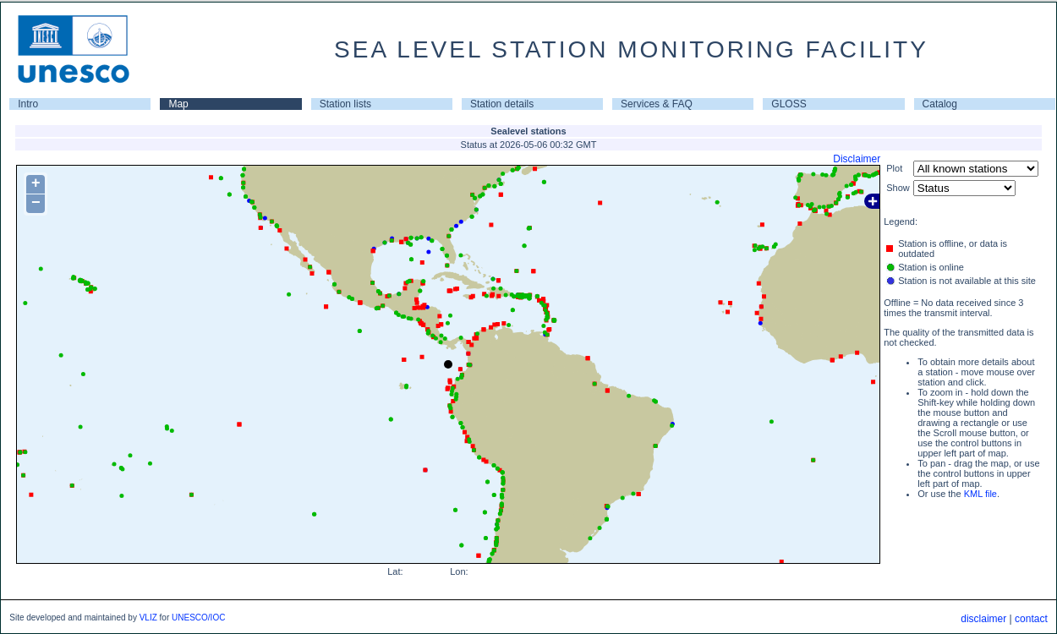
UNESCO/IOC (198, 617)
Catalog (940, 104)
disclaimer (983, 619)
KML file (980, 494)
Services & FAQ (657, 104)
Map (178, 104)
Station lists (345, 104)
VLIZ (148, 617)
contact (1031, 619)
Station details (502, 104)
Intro (28, 104)
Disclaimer (856, 159)
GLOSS (788, 104)
